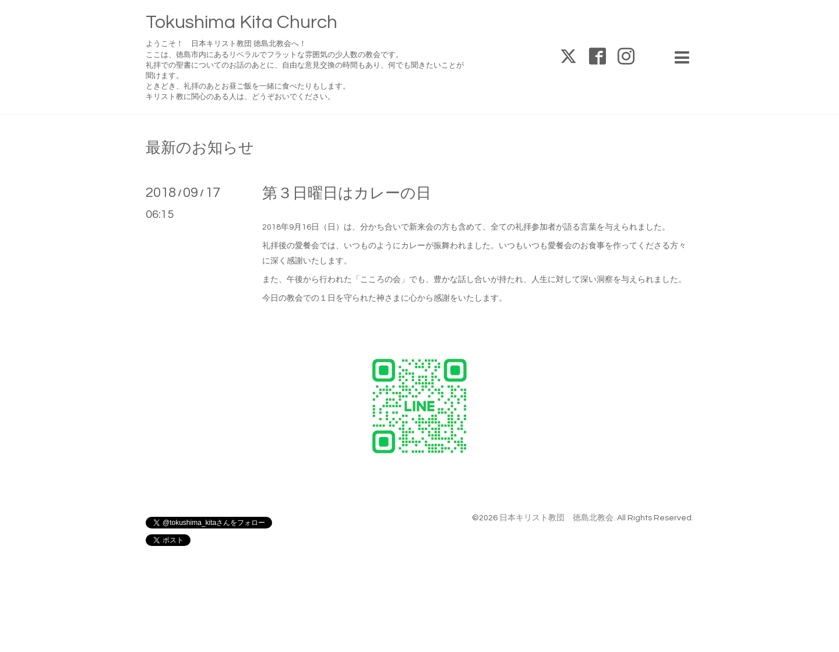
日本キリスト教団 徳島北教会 (556, 518)
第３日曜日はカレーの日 (346, 193)
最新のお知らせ (200, 148)
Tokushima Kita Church (241, 22)
